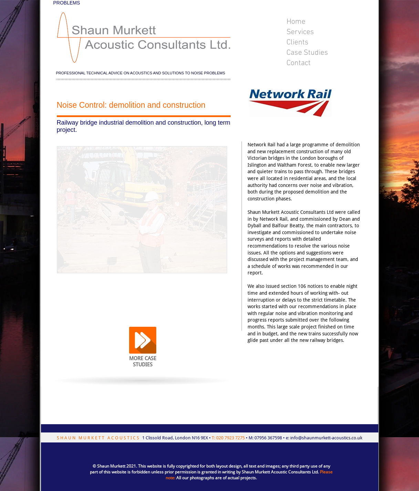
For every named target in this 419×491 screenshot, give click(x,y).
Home (295, 22)
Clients (297, 42)
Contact (298, 63)
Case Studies (307, 53)
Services (300, 32)
